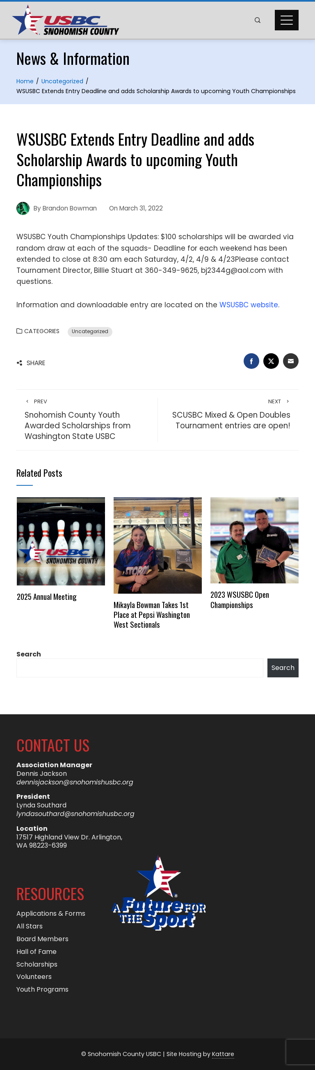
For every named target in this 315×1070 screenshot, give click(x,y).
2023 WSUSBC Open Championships (239, 599)
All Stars (29, 926)
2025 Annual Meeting (47, 596)
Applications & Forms (50, 914)
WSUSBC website (248, 305)
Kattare (223, 1054)
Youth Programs (42, 989)
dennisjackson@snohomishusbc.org (74, 782)
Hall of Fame (36, 952)
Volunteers (34, 977)
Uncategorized (90, 331)
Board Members (42, 939)
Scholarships (36, 964)
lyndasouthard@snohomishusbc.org (75, 814)
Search (28, 654)
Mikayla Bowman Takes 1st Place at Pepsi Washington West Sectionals (152, 614)
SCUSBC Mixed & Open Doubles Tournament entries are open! (228, 414)
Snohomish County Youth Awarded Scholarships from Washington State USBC (87, 420)
